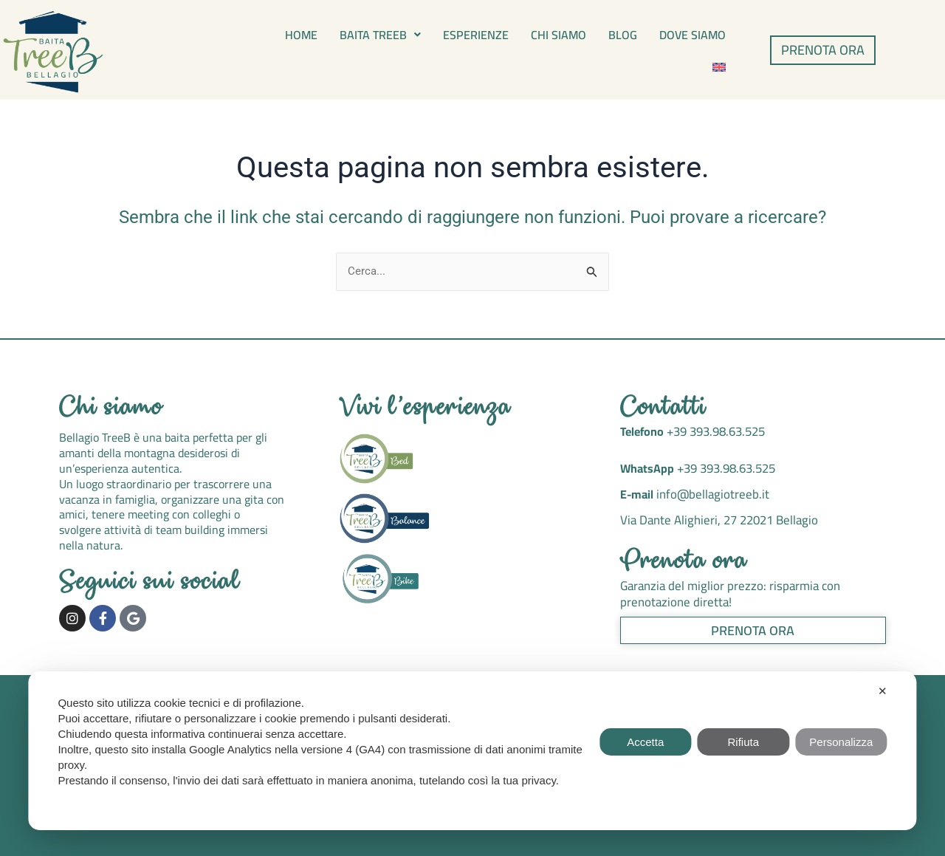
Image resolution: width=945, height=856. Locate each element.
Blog (622, 35)
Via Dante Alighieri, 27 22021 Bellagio (716, 518)
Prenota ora (684, 560)
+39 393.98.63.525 (713, 433)
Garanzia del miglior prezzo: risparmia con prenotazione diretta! (724, 591)
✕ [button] (882, 691)
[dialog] (472, 750)
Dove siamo (692, 35)
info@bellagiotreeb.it (709, 494)
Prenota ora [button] (752, 626)
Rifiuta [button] (744, 742)
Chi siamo (558, 35)
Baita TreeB (380, 35)
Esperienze (476, 35)
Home (301, 35)
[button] (380, 35)
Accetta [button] (645, 742)
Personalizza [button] (841, 742)
